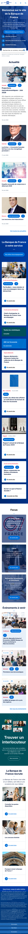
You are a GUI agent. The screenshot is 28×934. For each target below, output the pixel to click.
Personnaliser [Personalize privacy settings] (14, 931)
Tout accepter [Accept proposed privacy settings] (14, 924)
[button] (25, 3)
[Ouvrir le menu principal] (2, 3)
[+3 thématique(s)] (17, 467)
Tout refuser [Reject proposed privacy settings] (14, 927)
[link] (9, 36)
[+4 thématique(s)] (16, 283)
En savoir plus (8, 345)
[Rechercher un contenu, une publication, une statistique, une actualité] (14, 50)
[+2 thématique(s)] (20, 85)
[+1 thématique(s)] (19, 143)
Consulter (6, 333)
